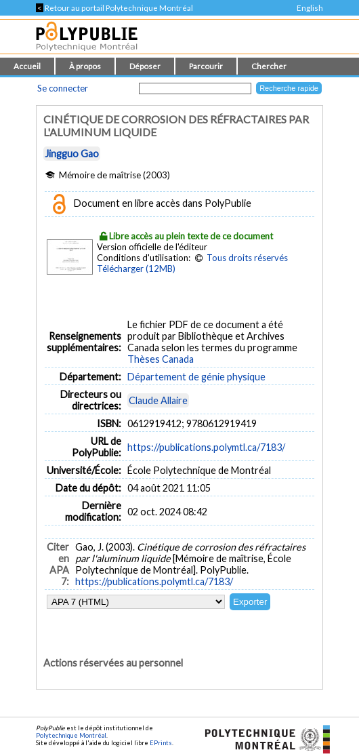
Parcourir (206, 66)
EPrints (161, 743)
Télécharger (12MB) (136, 268)
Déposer (145, 66)
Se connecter (62, 88)
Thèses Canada (160, 359)
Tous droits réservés (247, 257)
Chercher (269, 66)
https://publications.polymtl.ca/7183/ (206, 447)
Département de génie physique (196, 376)
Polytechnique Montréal (71, 735)
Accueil (27, 66)
